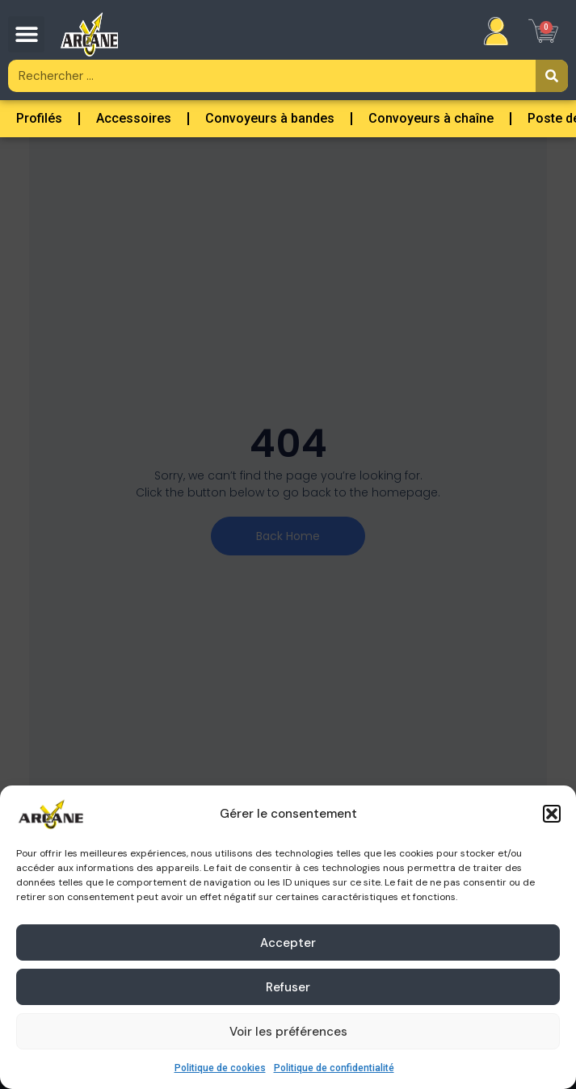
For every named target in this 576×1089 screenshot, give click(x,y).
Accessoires (133, 118)
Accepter (288, 943)
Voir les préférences (288, 1032)
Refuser (288, 987)
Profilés (39, 118)
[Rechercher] (552, 76)
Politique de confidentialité (334, 1068)
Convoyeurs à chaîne (431, 118)
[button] (552, 814)
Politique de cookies (220, 1068)
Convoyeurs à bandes (269, 118)
